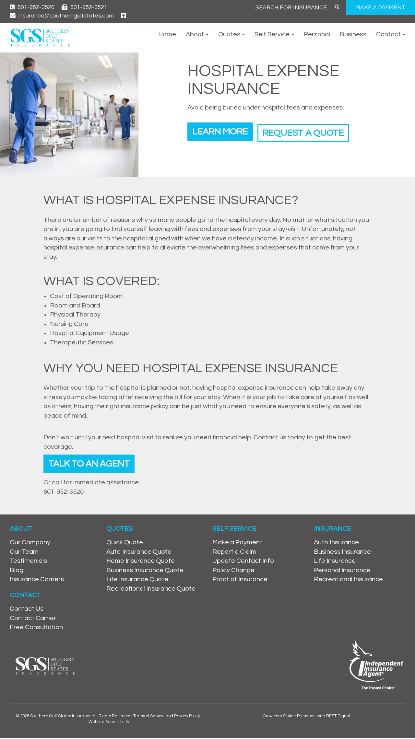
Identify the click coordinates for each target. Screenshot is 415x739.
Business (353, 34)
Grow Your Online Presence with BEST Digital (306, 717)
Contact (390, 34)
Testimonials (28, 562)
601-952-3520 (32, 7)
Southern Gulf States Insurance (61, 717)
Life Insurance (335, 562)
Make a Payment (237, 543)
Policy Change (233, 571)
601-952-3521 (84, 7)
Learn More (222, 131)
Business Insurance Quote (145, 571)
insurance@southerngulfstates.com (62, 16)
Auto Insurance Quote (139, 552)
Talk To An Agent (91, 464)
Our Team (24, 552)
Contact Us (26, 609)
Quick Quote (124, 543)
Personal (317, 34)
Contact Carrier (33, 619)
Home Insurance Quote (140, 562)
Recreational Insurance (348, 580)
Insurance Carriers (37, 580)
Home (167, 34)
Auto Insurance (336, 543)
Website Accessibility (109, 723)
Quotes (231, 34)
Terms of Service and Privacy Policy (166, 717)
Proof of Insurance (239, 580)
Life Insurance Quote (137, 580)
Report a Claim (234, 552)
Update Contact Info (243, 562)
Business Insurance (342, 552)
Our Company (30, 543)
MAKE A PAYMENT (380, 8)
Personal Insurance (342, 571)
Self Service (274, 34)
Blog (16, 571)
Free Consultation (36, 628)
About (197, 34)
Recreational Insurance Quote (151, 589)
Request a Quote (310, 131)
